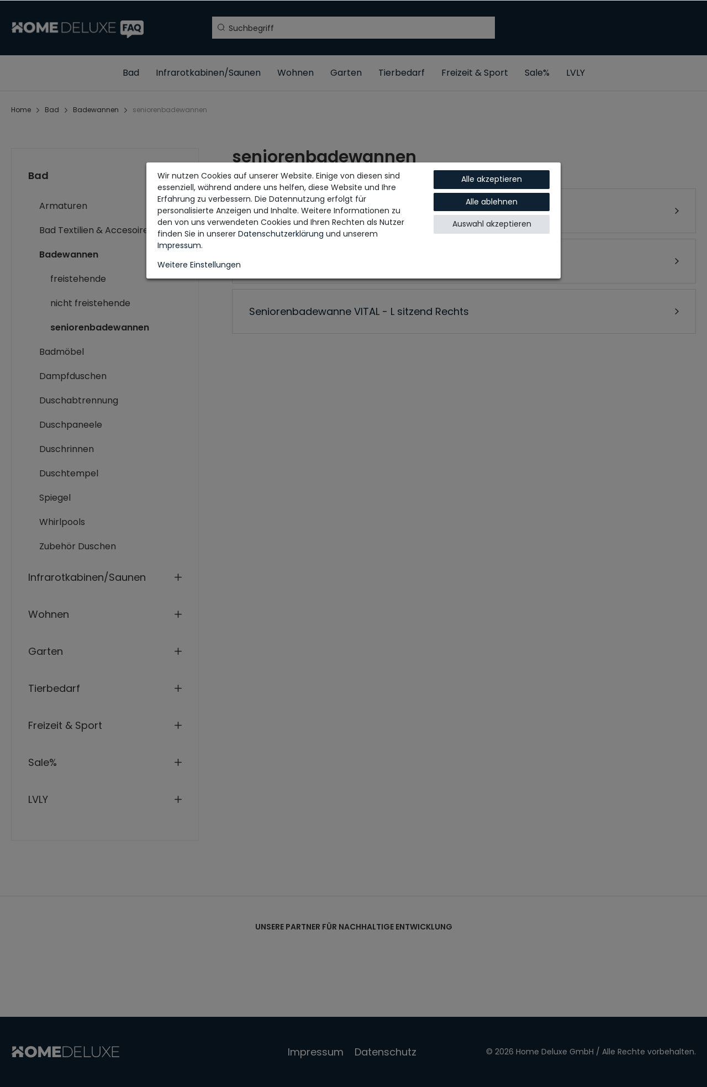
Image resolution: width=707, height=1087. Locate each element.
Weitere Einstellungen (199, 264)
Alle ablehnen (492, 201)
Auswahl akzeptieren (491, 223)
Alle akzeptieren (491, 179)
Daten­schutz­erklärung (281, 233)
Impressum (179, 245)
